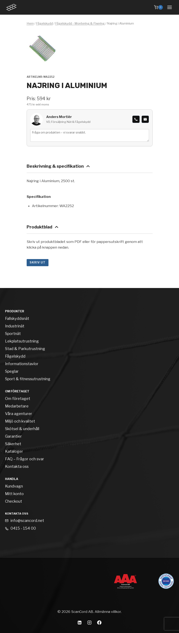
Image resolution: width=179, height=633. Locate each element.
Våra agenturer (18, 413)
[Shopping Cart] (158, 7)
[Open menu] (169, 7)
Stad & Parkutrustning (25, 348)
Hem (30, 23)
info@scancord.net (27, 520)
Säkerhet (13, 444)
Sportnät (13, 333)
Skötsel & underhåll (22, 429)
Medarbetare (17, 406)
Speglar (12, 371)
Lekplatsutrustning (22, 341)
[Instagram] (89, 622)
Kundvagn (14, 486)
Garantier (13, 436)
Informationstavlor (21, 364)
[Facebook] (99, 622)
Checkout (13, 501)
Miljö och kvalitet (20, 421)
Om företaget (17, 398)
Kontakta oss (17, 466)
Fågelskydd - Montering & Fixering (80, 23)
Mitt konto (14, 494)
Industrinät (14, 326)
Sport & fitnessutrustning (27, 379)
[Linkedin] (79, 622)
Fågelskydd (44, 23)
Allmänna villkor (108, 612)
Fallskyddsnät (17, 318)
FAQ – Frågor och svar (24, 459)
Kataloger (14, 451)
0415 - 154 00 (23, 528)
